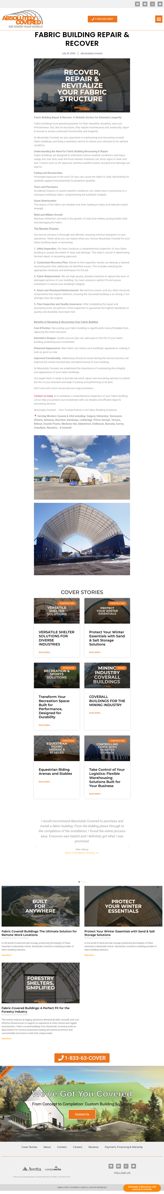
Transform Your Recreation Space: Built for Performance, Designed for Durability (54, 707)
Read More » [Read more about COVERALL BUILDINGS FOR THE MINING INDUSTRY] (95, 713)
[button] (158, 19)
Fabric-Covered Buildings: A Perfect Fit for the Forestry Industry (36, 1009)
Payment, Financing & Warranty (124, 1146)
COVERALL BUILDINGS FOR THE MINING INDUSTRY (107, 701)
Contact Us (82, 1114)
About (47, 1146)
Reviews (93, 1146)
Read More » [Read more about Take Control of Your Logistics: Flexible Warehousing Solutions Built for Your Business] (95, 794)
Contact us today (43, 396)
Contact (62, 1146)
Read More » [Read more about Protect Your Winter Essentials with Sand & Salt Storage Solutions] (95, 652)
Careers (77, 1146)
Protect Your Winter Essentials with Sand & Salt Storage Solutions (107, 638)
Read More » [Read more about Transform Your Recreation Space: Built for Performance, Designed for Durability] (45, 725)
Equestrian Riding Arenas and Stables (55, 772)
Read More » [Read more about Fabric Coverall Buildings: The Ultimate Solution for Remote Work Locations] (7, 955)
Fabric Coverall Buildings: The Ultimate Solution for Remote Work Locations (39, 933)
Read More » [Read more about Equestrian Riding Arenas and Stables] (45, 782)
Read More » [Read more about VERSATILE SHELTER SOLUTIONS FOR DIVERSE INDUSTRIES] (45, 652)
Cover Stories (29, 1146)
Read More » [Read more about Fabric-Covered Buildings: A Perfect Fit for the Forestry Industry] (7, 1039)
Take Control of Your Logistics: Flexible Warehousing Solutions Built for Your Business (107, 778)
